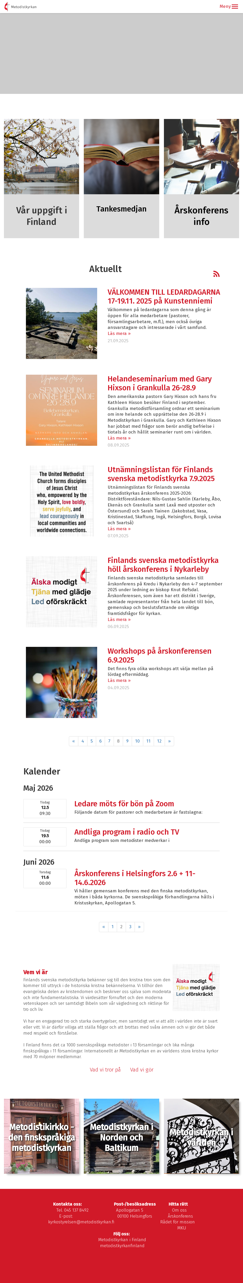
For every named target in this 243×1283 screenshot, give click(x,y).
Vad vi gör (142, 1069)
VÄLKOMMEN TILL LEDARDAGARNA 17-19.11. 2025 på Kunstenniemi (164, 297)
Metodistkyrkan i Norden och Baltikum (121, 1137)
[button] (235, 6)
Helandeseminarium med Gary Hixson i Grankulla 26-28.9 (160, 383)
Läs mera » (119, 333)
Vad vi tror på (105, 1069)
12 (159, 741)
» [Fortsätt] (169, 741)
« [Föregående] (73, 741)
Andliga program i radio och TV (126, 832)
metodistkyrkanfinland (122, 1245)
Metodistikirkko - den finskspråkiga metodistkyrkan (41, 1137)
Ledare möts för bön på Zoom (124, 803)
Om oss (179, 1210)
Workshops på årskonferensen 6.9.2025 (160, 656)
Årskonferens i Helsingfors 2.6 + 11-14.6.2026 (134, 878)
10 (137, 741)
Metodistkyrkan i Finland (122, 1239)
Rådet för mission (177, 1222)
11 (148, 741)
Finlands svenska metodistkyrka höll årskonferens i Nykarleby (163, 565)
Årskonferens (180, 1216)
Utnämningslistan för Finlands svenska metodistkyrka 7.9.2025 (161, 474)
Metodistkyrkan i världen (201, 1137)
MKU (181, 1228)
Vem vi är (35, 972)
